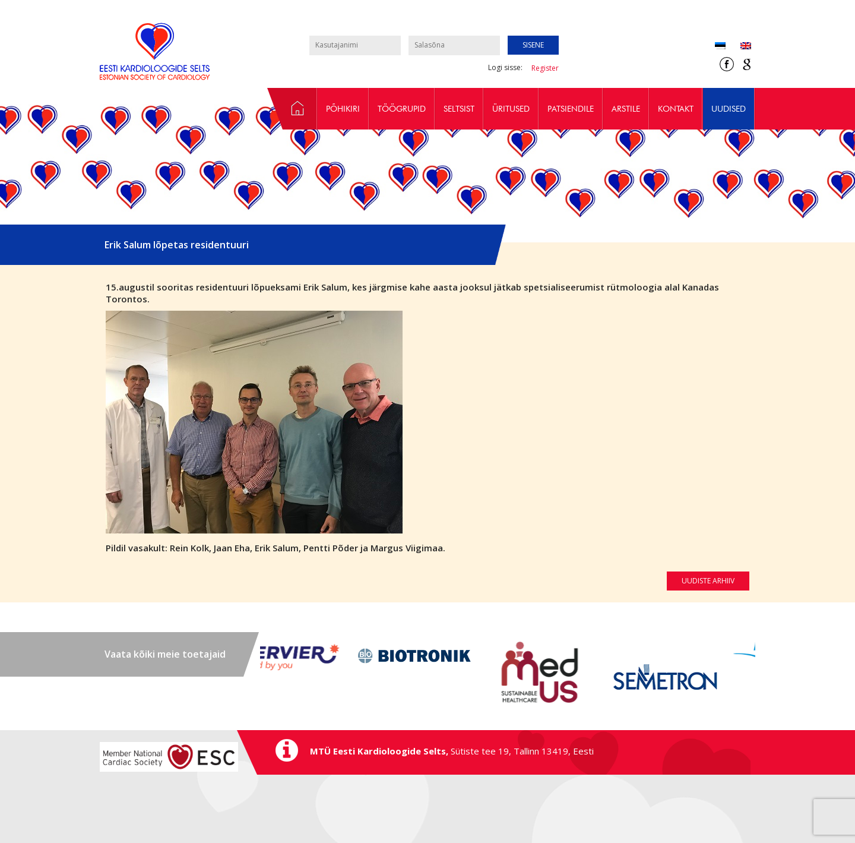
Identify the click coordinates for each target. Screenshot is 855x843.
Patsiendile (570, 108)
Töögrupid (402, 108)
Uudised (728, 108)
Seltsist (459, 108)
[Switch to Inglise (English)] (738, 46)
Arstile (626, 108)
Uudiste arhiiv (708, 581)
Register (545, 68)
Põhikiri (343, 108)
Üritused (511, 108)
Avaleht (292, 109)
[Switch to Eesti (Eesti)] (720, 46)
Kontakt (676, 108)
